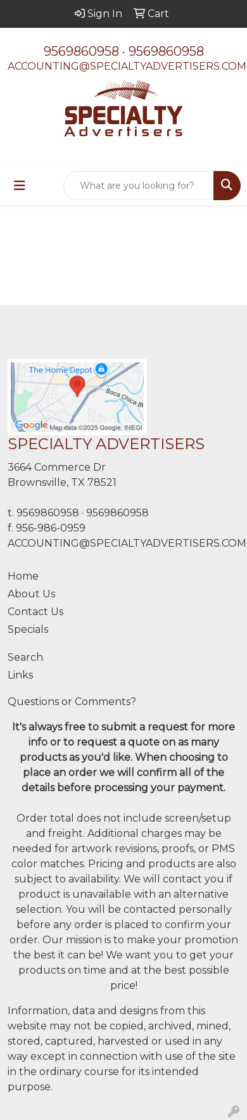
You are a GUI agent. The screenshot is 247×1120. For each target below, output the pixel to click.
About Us (31, 594)
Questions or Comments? (72, 702)
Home (23, 576)
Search (25, 657)
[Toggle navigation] (19, 185)
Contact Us (35, 612)
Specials (28, 629)
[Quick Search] (138, 185)
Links (20, 675)
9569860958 (81, 51)
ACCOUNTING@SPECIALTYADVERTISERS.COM (127, 66)
